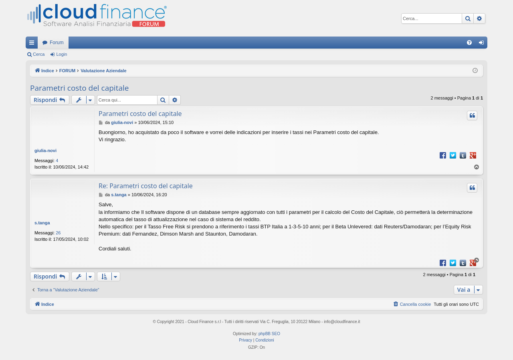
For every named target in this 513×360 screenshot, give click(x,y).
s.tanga (42, 222)
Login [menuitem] (483, 44)
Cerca (38, 54)
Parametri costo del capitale (79, 88)
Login (61, 54)
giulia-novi (45, 150)
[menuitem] (469, 43)
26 (58, 232)
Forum (57, 42)
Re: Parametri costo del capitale (146, 186)
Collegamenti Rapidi (33, 44)
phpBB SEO (269, 334)
